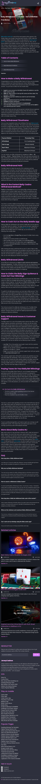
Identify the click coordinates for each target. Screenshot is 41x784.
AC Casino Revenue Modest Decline (10, 743)
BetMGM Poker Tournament (8, 717)
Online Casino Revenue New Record (10, 731)
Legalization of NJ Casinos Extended (10, 758)
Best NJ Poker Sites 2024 (7, 712)
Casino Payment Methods (7, 688)
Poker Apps (4, 696)
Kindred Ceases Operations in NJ (9, 715)
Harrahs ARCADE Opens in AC (9, 738)
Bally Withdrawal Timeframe (10, 65)
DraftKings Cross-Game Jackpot (9, 708)
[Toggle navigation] (38, 3)
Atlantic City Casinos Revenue (9, 686)
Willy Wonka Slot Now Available (9, 720)
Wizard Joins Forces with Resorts (9, 739)
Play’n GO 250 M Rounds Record (9, 732)
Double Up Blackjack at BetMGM (9, 706)
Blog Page (7, 8)
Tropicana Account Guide (7, 751)
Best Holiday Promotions (7, 713)
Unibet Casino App (6, 698)
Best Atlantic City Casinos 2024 (9, 684)
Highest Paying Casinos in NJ (8, 729)
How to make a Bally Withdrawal (11, 61)
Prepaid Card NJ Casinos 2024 (9, 710)
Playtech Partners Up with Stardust (10, 734)
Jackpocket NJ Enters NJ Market (9, 753)
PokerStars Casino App (7, 699)
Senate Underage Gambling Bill (9, 757)
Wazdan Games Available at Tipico (10, 736)
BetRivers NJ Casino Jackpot (8, 719)
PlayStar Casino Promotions (8, 741)
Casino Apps (4, 694)
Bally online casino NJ (6, 36)
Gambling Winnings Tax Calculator (10, 727)
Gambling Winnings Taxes (7, 682)
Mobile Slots (4, 705)
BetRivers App (4, 701)
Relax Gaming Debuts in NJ (8, 746)
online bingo (17, 441)
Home (2, 8)
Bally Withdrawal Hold (9, 69)
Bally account (34, 123)
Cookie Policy (4, 679)
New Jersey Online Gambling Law (9, 681)
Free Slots (3, 744)
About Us (3, 677)
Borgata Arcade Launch (7, 748)
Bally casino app (26, 228)
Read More (4, 563)
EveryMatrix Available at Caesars (9, 755)
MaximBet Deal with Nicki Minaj (9, 750)
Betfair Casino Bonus (6, 703)
